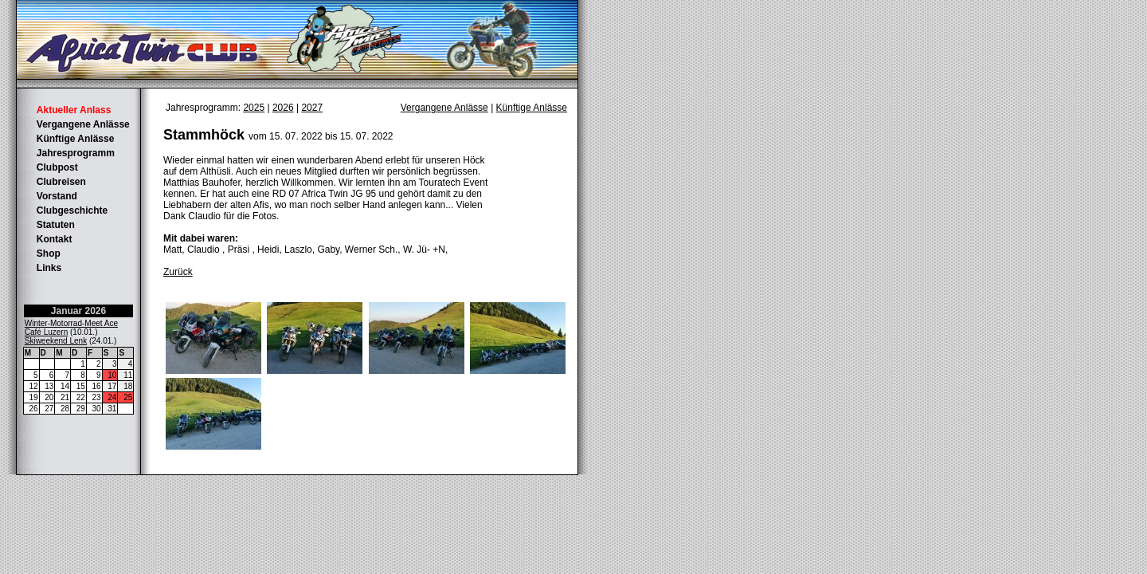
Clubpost (57, 167)
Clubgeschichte (72, 210)
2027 (312, 107)
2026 (283, 107)
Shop (49, 253)
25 (127, 397)
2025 (253, 107)
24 (112, 397)
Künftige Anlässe (76, 138)
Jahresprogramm (76, 153)
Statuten (56, 224)
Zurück (178, 271)
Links (49, 267)
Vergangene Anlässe (83, 124)
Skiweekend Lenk (56, 340)
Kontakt (54, 239)
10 (112, 375)
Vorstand (57, 196)
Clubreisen (61, 181)
